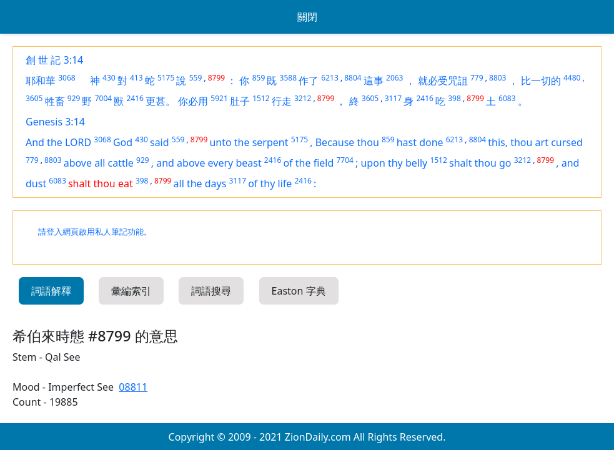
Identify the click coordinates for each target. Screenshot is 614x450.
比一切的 (541, 80)
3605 (34, 98)
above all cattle (99, 163)
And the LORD (58, 142)
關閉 (307, 17)
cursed (567, 142)
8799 (216, 77)
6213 (329, 77)
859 (258, 77)
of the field (308, 163)
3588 (288, 77)
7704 (344, 160)
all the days (200, 183)
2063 (394, 77)
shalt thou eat (100, 183)
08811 (133, 387)
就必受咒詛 (443, 80)
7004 (103, 98)
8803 (497, 77)
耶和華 (41, 80)
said (159, 142)
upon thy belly (393, 163)
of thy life (270, 183)
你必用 (193, 101)
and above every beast (208, 163)
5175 (165, 77)
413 (136, 77)
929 (74, 98)
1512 (260, 98)
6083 (506, 98)
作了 (309, 80)
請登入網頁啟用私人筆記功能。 (95, 232)
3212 (302, 98)
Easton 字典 (299, 291)
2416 (134, 98)
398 (454, 98)
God (122, 142)
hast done (420, 142)
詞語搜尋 (211, 291)
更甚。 (161, 101)
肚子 (240, 101)
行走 (282, 101)
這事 (374, 80)
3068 (66, 77)
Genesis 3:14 (55, 122)
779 (476, 77)
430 (109, 77)
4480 (571, 77)
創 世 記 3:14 (54, 60)
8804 (352, 77)
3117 (393, 98)
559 (195, 77)
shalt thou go (480, 163)
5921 (218, 98)
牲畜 (55, 101)
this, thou (511, 142)
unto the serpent (248, 142)
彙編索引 (131, 291)
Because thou (347, 142)
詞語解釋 (51, 291)
